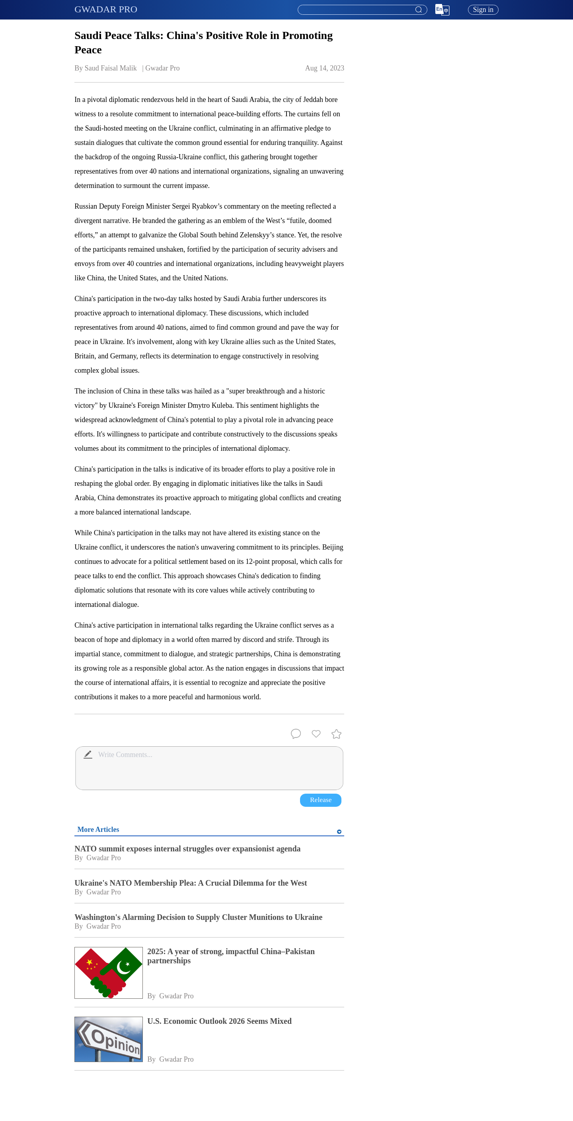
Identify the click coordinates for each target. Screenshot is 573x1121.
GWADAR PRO (105, 9)
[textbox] (362, 10)
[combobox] (362, 10)
